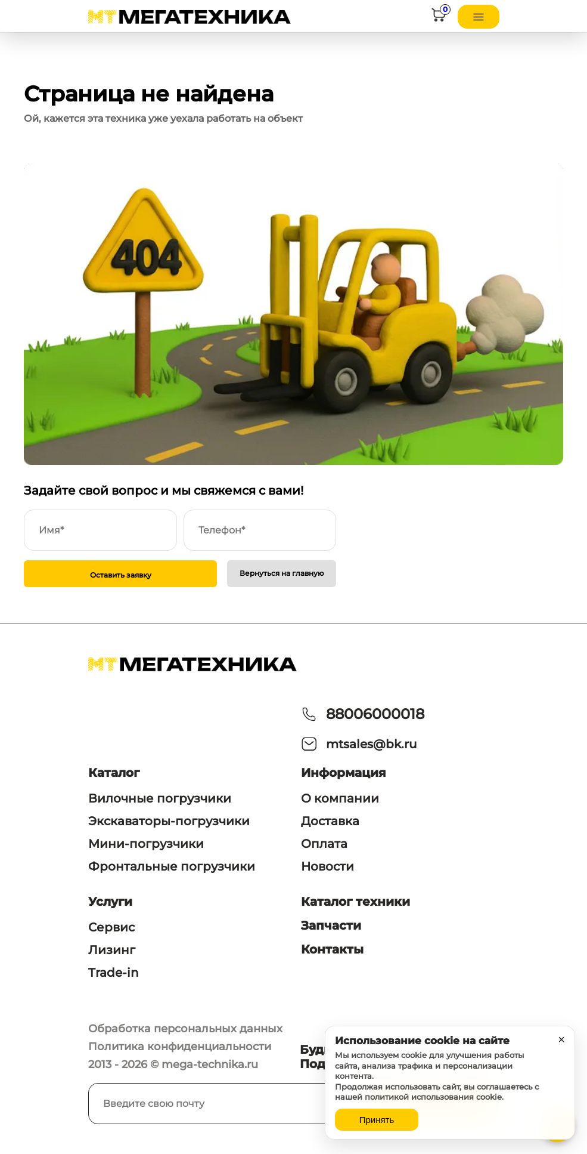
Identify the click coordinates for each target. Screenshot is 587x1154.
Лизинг (111, 950)
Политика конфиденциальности (179, 1046)
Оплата (324, 844)
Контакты (332, 949)
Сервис (111, 927)
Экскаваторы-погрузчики (169, 821)
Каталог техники (355, 901)
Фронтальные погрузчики (171, 866)
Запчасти (331, 925)
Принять (377, 1120)
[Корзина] (438, 17)
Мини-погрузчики (146, 844)
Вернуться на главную (282, 573)
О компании (340, 798)
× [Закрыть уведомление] (561, 1039)
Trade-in (113, 972)
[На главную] (189, 17)
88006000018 (375, 714)
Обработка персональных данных (185, 1028)
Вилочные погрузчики (159, 798)
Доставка (330, 821)
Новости (327, 866)
